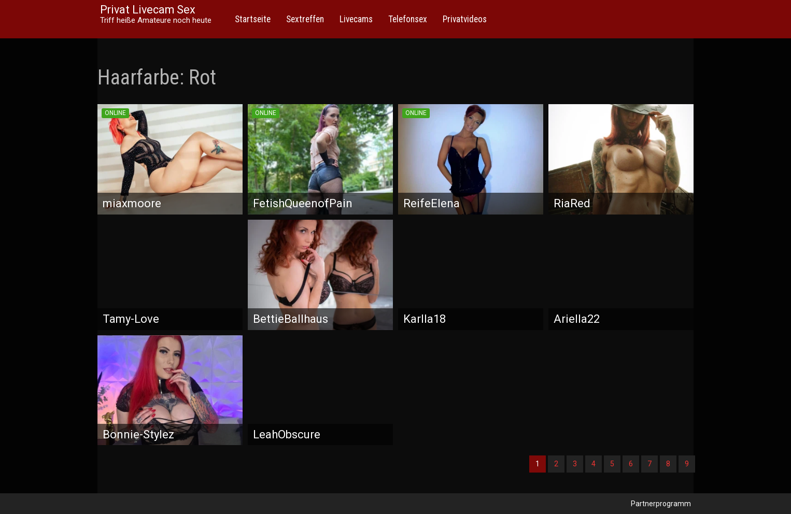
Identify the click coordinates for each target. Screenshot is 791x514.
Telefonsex (407, 19)
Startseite (253, 19)
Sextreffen (305, 19)
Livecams (356, 19)
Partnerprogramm (661, 503)
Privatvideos (465, 19)
